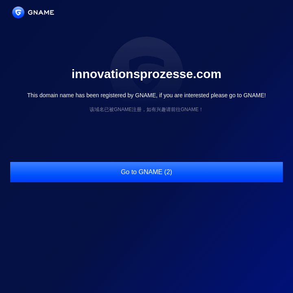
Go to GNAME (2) (146, 171)
